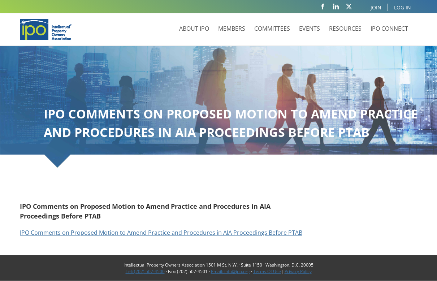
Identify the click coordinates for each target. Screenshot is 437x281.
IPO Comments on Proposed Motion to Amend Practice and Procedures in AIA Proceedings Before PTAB (161, 233)
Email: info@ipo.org (230, 271)
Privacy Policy (298, 271)
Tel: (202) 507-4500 (145, 271)
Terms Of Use (267, 271)
